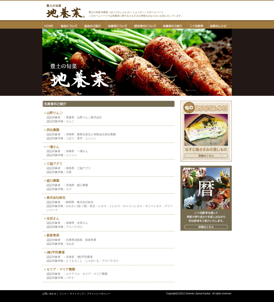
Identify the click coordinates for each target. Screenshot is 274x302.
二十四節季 (198, 24)
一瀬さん (53, 147)
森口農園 (53, 180)
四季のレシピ (220, 24)
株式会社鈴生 (56, 197)
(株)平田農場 (56, 252)
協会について (70, 24)
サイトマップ (77, 293)
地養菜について (119, 24)
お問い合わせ (49, 293)
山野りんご (54, 113)
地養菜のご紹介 (174, 24)
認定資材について (146, 24)
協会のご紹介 (94, 24)
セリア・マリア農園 (61, 269)
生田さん (53, 218)
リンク (63, 293)
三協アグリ (54, 163)
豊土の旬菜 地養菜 (65, 11)
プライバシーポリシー (99, 293)
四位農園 (53, 130)
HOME (50, 24)
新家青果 (53, 235)
